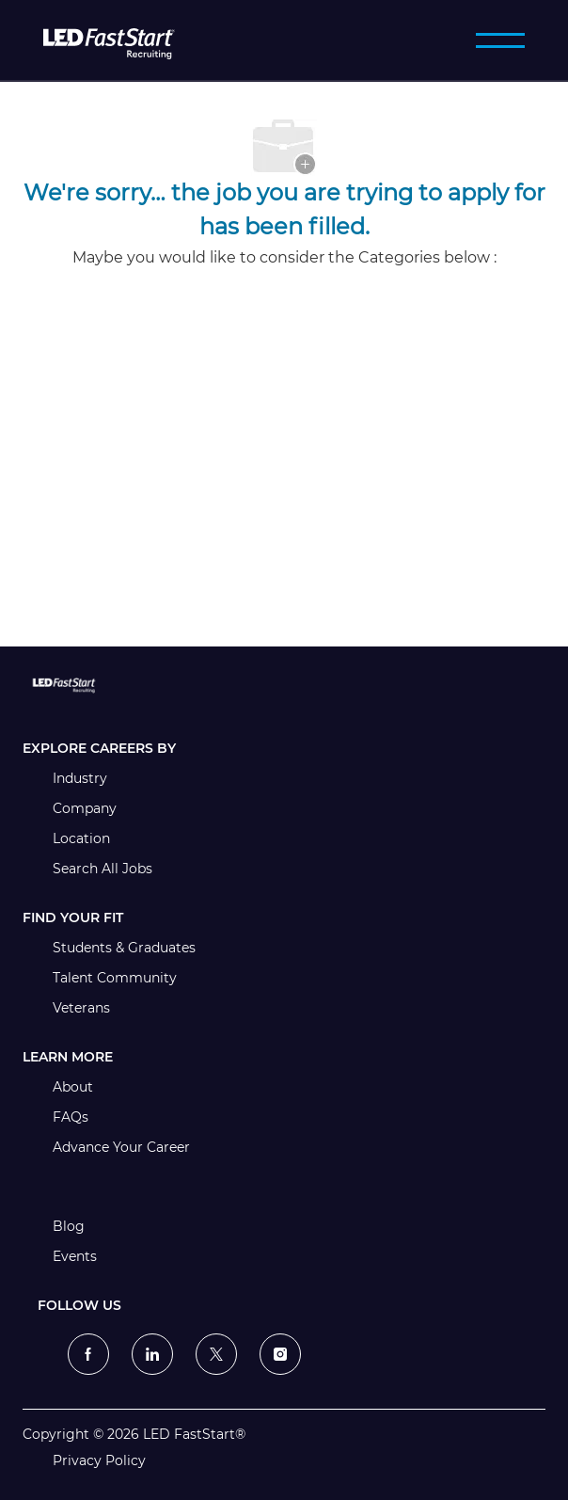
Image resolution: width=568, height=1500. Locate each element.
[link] (284, 685)
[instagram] (280, 1354)
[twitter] (216, 1354)
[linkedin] (152, 1354)
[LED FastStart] (109, 40)
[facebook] (88, 1354)
